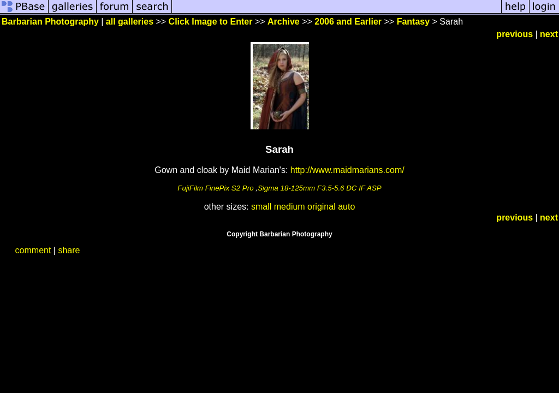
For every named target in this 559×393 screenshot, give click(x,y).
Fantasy (413, 21)
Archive (283, 21)
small (261, 206)
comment (33, 250)
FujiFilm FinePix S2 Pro (215, 188)
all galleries (129, 21)
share (69, 250)
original (321, 206)
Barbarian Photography (50, 21)
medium (289, 206)
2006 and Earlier (348, 21)
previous (514, 34)
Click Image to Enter (211, 21)
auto (346, 206)
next (549, 34)
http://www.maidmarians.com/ (347, 170)
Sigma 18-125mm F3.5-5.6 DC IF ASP (320, 188)
